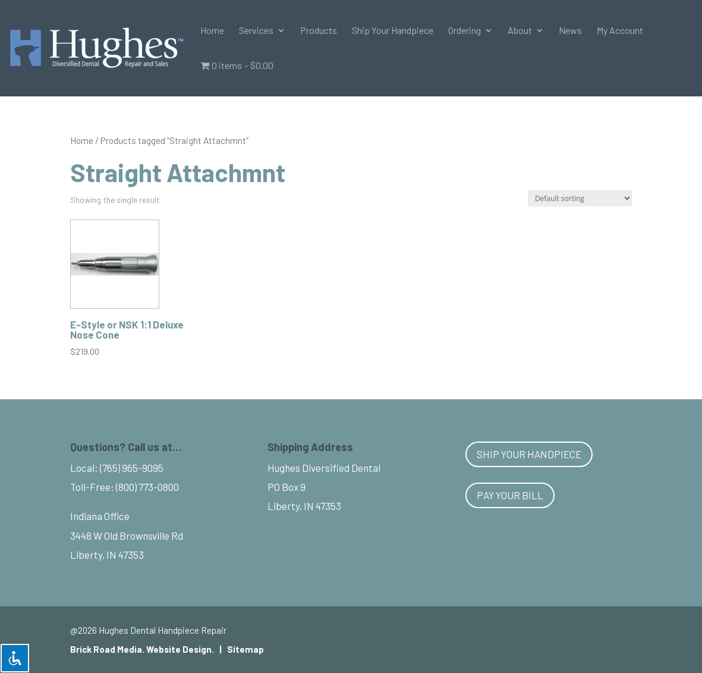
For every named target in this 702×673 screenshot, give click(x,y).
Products (318, 31)
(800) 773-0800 (147, 487)
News (570, 31)
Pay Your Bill (510, 495)
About (520, 31)
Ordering (464, 31)
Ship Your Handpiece (392, 31)
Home (212, 31)
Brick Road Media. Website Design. (142, 649)
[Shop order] (580, 198)
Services (256, 31)
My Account (620, 31)
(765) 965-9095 (131, 468)
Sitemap (245, 649)
